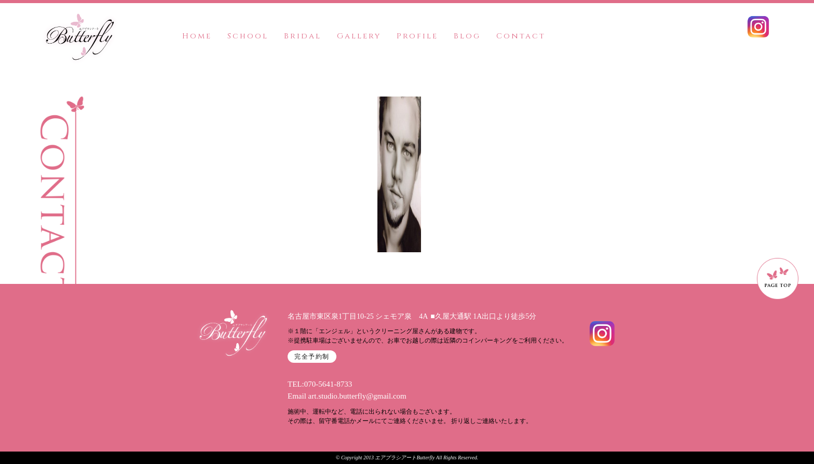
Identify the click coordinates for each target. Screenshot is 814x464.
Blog (467, 36)
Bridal (302, 36)
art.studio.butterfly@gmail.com (357, 396)
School (247, 36)
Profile (417, 36)
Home (197, 36)
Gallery (359, 36)
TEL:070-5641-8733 (320, 384)
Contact (521, 36)
